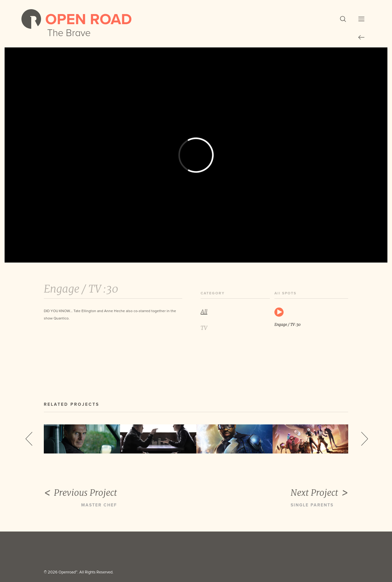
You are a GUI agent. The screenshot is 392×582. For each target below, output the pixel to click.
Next (364, 439)
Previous (28, 439)
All (204, 311)
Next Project (319, 493)
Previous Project (80, 493)
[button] (343, 19)
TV (204, 327)
